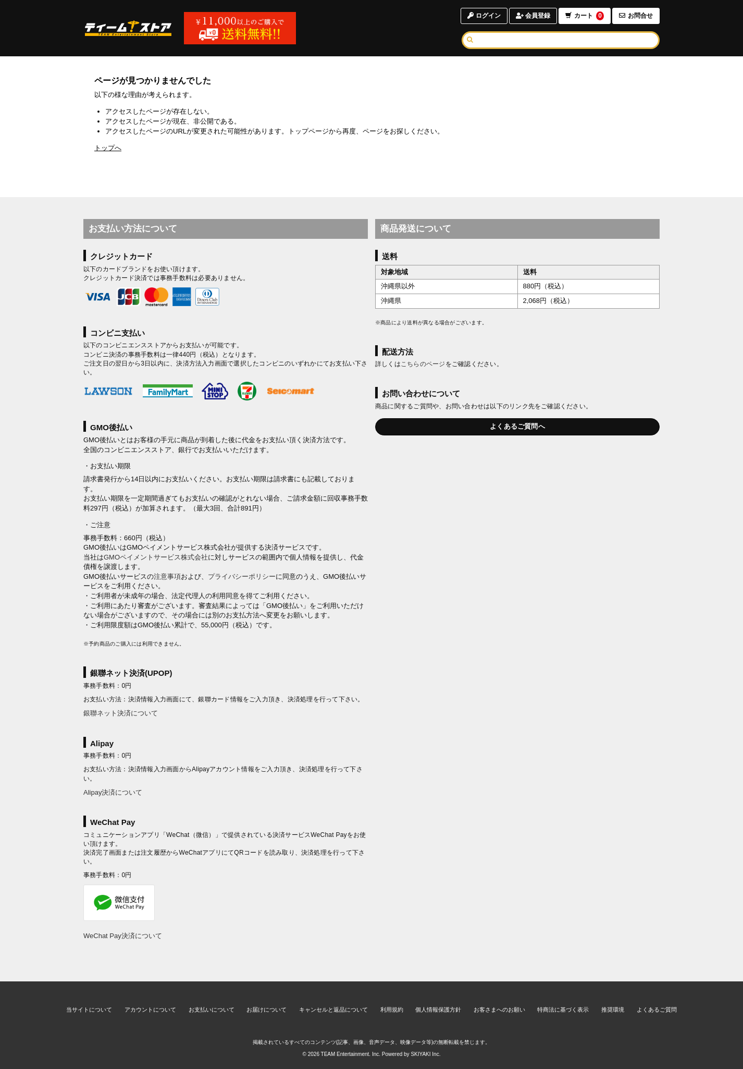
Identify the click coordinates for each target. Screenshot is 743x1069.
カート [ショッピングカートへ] (584, 15)
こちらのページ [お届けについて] (423, 364)
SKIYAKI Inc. (425, 1054)
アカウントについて (150, 1009)
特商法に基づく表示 (563, 1009)
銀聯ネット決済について (120, 713)
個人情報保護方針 (438, 1009)
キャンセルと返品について (333, 1009)
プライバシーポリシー (242, 576)
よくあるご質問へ (517, 426)
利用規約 (391, 1009)
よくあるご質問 (657, 1009)
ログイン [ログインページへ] (483, 15)
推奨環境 (612, 1009)
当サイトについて (89, 1009)
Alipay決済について (112, 792)
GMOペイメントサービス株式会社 (156, 557)
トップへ (107, 148)
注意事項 (167, 576)
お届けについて (266, 1009)
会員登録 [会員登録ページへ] (533, 15)
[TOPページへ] (128, 28)
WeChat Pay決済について (122, 936)
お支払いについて (211, 1009)
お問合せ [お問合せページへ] (636, 15)
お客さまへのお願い (499, 1009)
